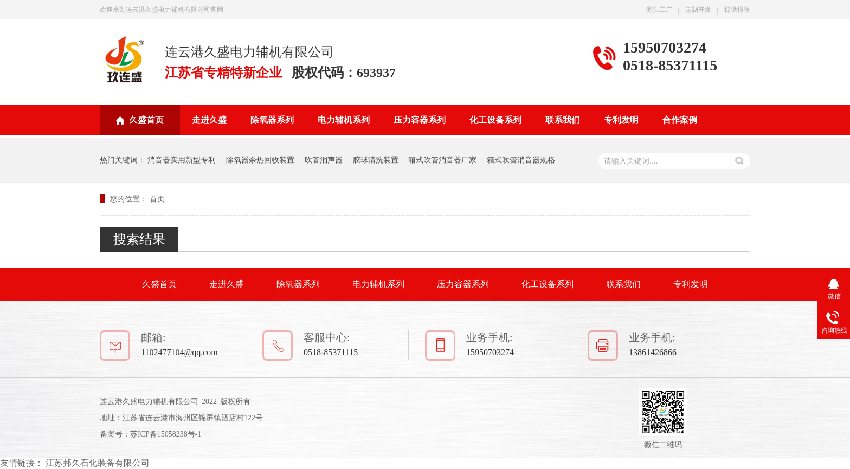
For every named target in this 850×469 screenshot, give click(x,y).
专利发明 (621, 120)
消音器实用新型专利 (181, 159)
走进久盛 (209, 120)
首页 (157, 198)
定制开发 (698, 10)
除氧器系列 (272, 120)
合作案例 (679, 120)
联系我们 (562, 120)
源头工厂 (659, 10)
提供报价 (737, 10)
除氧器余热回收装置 (260, 159)
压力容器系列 (420, 120)
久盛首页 (146, 120)
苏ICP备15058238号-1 (165, 434)
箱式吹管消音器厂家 (442, 159)
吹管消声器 (324, 159)
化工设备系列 (495, 120)
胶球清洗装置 (375, 159)
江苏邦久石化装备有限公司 (98, 462)
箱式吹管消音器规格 (521, 159)
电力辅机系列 (344, 120)
